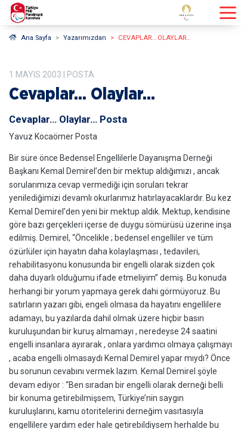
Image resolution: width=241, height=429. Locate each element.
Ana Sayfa (30, 38)
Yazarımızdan (84, 38)
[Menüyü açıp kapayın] (228, 13)
